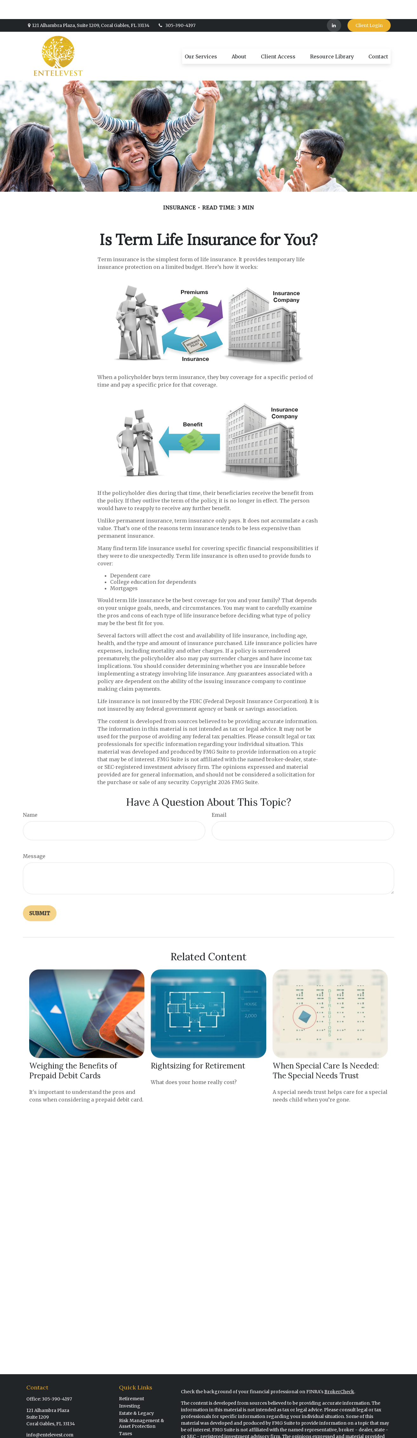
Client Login (369, 6)
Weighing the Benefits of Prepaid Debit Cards (73, 1052)
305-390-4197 (176, 6)
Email (219, 796)
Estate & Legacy (136, 1394)
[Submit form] (39, 894)
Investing (129, 1387)
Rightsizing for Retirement (198, 1047)
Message (34, 837)
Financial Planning (140, 1429)
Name (30, 796)
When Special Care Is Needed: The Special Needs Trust (326, 1052)
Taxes (125, 1414)
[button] (201, 37)
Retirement (131, 1379)
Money (127, 1422)
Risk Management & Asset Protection (141, 1404)
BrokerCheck (339, 1372)
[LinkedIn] (334, 6)
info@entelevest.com (49, 1416)
